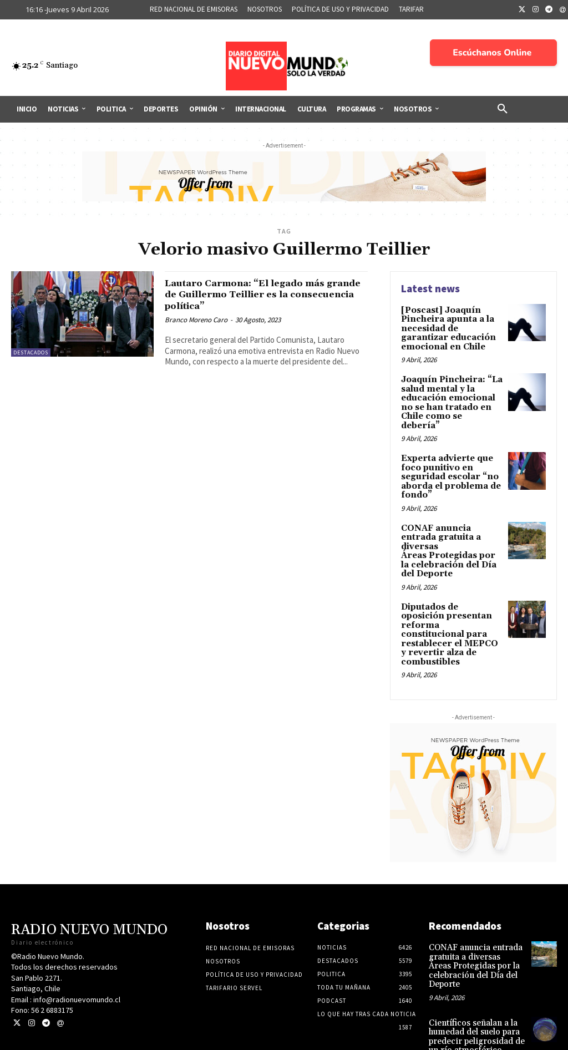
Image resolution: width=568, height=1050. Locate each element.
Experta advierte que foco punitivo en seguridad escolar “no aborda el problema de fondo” (448, 460)
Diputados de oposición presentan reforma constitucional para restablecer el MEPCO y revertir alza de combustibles (450, 597)
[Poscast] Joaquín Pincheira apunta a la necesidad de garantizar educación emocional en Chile (451, 327)
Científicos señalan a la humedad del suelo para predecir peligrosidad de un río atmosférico (474, 989)
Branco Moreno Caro (196, 319)
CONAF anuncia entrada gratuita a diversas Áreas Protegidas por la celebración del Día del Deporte (451, 526)
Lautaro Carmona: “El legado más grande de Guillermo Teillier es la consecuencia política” (260, 294)
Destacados (30, 352)
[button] (502, 109)
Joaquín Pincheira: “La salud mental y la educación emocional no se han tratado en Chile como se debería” (452, 393)
